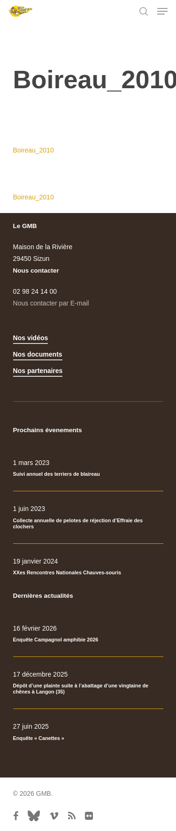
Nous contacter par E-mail (51, 303)
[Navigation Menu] (162, 11)
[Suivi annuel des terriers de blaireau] (88, 468)
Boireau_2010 (33, 150)
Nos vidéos (30, 338)
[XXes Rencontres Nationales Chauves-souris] (88, 567)
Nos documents (37, 354)
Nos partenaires (38, 370)
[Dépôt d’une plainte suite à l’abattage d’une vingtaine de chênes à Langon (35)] (88, 683)
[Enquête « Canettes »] (88, 732)
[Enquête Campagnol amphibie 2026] (88, 634)
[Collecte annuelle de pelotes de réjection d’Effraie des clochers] (88, 517)
